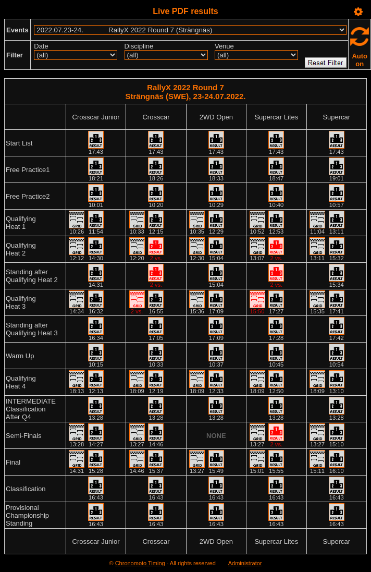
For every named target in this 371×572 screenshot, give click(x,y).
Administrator (245, 563)
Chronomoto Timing (140, 563)
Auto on (359, 60)
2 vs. (156, 258)
